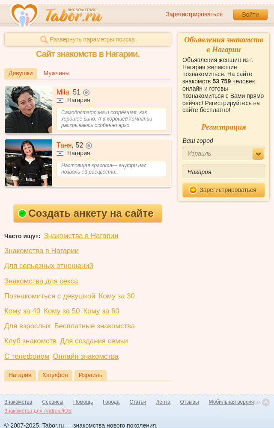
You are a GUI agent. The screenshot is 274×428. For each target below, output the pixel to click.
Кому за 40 (22, 311)
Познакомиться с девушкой (49, 296)
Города (111, 402)
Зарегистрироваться (194, 14)
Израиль (90, 375)
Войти (250, 14)
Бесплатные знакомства (94, 326)
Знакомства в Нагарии (81, 236)
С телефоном (26, 356)
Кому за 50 (62, 311)
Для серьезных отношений (48, 266)
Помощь (83, 402)
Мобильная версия (231, 402)
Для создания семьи (94, 341)
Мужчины (57, 73)
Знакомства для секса (41, 281)
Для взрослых (27, 326)
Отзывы (189, 402)
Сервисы (52, 402)
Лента (163, 402)
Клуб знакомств (30, 341)
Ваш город (197, 140)
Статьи (138, 402)
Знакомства (18, 402)
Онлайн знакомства (86, 356)
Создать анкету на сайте (86, 213)
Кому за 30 (117, 296)
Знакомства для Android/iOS (37, 411)
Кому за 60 (101, 311)
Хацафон (55, 375)
